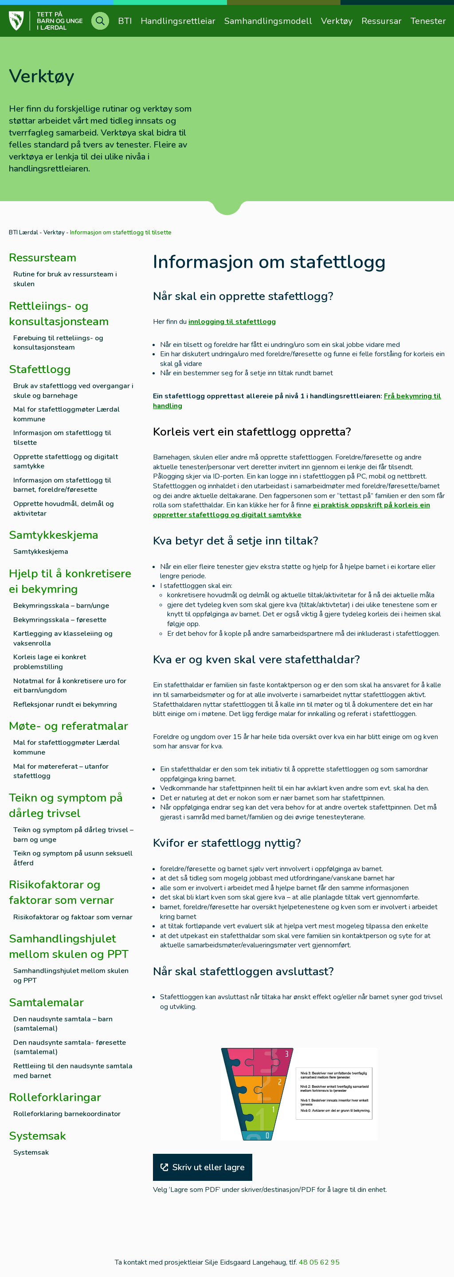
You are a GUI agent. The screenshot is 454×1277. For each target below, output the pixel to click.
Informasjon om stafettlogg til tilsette (62, 438)
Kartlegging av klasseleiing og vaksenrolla (63, 638)
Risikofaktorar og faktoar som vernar (73, 917)
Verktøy (54, 233)
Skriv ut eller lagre (202, 1167)
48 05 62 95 (319, 1262)
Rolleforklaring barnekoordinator (67, 1114)
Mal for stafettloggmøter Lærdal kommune (66, 414)
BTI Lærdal (23, 233)
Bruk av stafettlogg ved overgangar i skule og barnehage (73, 391)
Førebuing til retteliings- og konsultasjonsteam (58, 343)
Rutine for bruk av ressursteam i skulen (65, 279)
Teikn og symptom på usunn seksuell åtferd (73, 858)
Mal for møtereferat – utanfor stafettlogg (61, 771)
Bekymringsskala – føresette (59, 620)
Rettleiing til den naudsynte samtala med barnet (73, 1071)
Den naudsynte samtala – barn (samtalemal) (63, 1024)
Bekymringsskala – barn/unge (61, 606)
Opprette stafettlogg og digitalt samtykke (65, 461)
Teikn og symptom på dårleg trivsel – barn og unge (73, 835)
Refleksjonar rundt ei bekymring (65, 704)
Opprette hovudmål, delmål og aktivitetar (63, 508)
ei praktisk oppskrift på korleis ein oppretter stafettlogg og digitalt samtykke (291, 510)
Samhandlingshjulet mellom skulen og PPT (71, 975)
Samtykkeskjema (40, 552)
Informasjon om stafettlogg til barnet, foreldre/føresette (62, 485)
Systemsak (31, 1152)
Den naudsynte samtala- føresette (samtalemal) (69, 1047)
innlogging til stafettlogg (232, 322)
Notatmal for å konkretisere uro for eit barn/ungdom (69, 686)
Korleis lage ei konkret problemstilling (49, 662)
